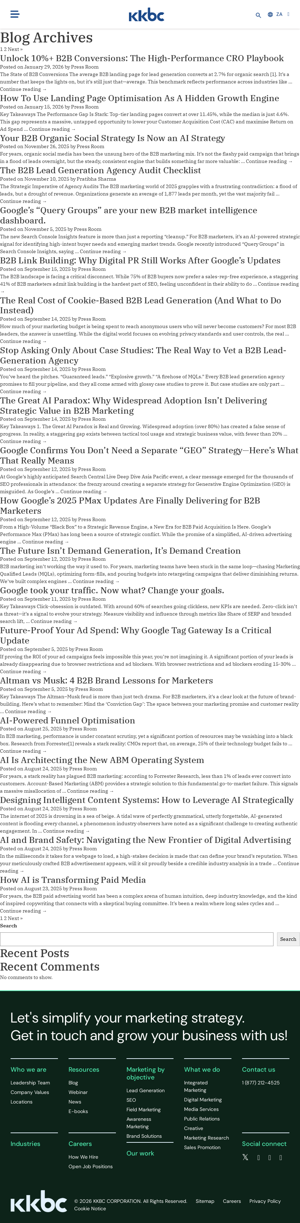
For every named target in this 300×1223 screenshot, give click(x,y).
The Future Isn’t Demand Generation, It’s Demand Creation (120, 550)
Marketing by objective (146, 1073)
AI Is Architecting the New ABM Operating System (102, 759)
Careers (80, 1144)
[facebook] (258, 1157)
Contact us (258, 1069)
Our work (140, 1153)
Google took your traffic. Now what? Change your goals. (112, 590)
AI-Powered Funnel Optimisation (67, 720)
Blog (73, 1082)
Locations (22, 1102)
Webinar (78, 1092)
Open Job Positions (91, 1166)
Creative (193, 1128)
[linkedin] (270, 1157)
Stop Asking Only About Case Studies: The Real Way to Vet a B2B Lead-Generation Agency (143, 355)
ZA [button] (275, 14)
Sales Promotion (202, 1147)
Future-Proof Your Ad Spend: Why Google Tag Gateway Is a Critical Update (135, 635)
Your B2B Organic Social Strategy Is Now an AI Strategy (112, 138)
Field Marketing (144, 1109)
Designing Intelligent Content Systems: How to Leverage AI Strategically (147, 799)
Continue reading (23, 89)
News (75, 1102)
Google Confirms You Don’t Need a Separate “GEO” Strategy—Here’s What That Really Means (149, 455)
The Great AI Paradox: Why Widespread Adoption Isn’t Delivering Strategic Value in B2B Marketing (133, 405)
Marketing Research (206, 1138)
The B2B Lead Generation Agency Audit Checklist (100, 170)
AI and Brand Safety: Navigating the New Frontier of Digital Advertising (145, 839)
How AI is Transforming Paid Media (73, 879)
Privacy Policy (265, 1201)
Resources (84, 1069)
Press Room (85, 67)
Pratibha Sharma (96, 179)
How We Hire (83, 1157)
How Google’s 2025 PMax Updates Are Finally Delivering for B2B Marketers (130, 505)
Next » (15, 49)
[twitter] (245, 1157)
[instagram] (281, 1157)
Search (8, 925)
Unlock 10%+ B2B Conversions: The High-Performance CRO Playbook (142, 58)
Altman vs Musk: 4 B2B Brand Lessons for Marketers (106, 680)
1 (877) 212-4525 (261, 1082)
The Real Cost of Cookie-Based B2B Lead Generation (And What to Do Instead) (140, 305)
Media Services (201, 1109)
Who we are (28, 1069)
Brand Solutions (144, 1136)
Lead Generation (146, 1090)
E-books (78, 1111)
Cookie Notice (90, 1208)
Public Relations (202, 1119)
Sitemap (205, 1201)
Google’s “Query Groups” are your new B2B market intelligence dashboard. (128, 215)
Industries (25, 1144)
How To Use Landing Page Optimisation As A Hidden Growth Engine (139, 98)
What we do (202, 1069)
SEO (131, 1100)
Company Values (30, 1092)
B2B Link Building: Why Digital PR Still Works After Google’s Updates (140, 260)
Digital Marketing (203, 1099)
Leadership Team (30, 1082)
